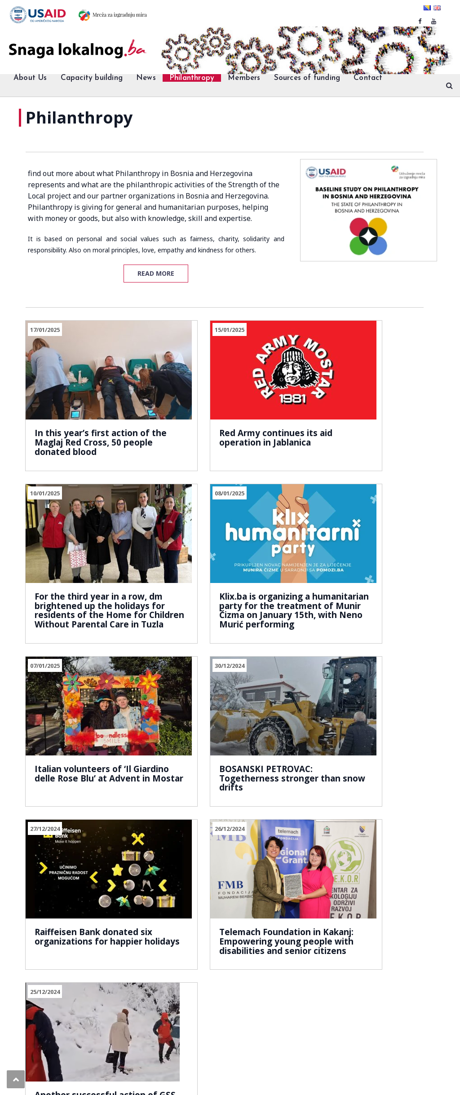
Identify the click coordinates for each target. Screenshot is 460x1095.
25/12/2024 (319, 662)
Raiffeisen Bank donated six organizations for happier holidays (86, 749)
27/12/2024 (45, 662)
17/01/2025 (45, 330)
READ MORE (155, 273)
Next (113, 823)
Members (244, 78)
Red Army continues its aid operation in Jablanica (221, 417)
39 (86, 823)
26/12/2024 (182, 662)
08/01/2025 (45, 496)
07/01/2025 (182, 496)
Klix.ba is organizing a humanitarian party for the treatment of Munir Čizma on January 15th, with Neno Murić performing (85, 597)
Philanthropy (191, 78)
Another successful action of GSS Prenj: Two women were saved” (360, 755)
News (146, 78)
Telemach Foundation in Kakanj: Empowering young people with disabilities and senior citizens (223, 759)
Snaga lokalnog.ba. (54, 1055)
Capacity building (92, 78)
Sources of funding (307, 78)
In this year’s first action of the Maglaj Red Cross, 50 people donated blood (87, 417)
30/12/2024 (319, 496)
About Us (30, 78)
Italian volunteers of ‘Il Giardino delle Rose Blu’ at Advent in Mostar (221, 583)
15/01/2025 (182, 330)
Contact (368, 78)
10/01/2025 (319, 330)
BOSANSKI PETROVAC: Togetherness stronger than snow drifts (358, 583)
